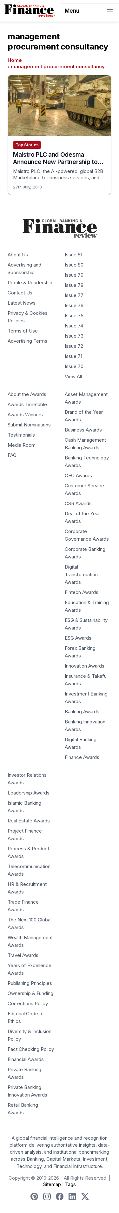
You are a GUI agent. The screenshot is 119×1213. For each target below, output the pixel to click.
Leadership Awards (29, 792)
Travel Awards (23, 955)
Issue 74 (74, 325)
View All (73, 376)
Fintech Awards (81, 592)
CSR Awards (78, 503)
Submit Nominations (29, 424)
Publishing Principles (30, 983)
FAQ (12, 455)
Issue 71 (73, 356)
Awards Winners (25, 414)
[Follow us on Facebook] (59, 1196)
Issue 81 (73, 254)
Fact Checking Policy (31, 1049)
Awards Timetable (27, 404)
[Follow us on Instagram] (47, 1196)
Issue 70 (74, 366)
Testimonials (21, 435)
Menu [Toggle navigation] (89, 11)
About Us (18, 254)
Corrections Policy (28, 1003)
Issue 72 (74, 346)
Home (15, 60)
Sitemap (52, 1184)
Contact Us (20, 292)
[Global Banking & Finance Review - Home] (29, 11)
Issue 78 (74, 285)
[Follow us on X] (85, 1196)
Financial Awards (26, 1059)
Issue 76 (74, 305)
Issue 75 (74, 315)
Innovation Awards (84, 666)
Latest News (22, 303)
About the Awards (27, 394)
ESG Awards (78, 638)
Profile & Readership (30, 282)
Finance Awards (82, 757)
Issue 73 (74, 336)
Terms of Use (23, 330)
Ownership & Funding (30, 993)
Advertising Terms (27, 341)
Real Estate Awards (29, 820)
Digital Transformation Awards (81, 574)
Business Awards (83, 429)
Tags (70, 1184)
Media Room (22, 445)
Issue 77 (74, 295)
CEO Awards (78, 475)
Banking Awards (82, 711)
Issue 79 (74, 275)
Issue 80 (74, 264)
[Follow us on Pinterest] (34, 1196)
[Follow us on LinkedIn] (72, 1196)
